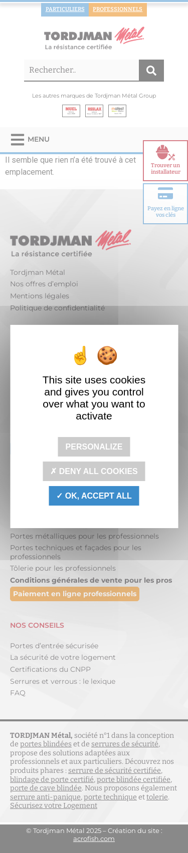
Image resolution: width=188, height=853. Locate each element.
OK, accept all (93, 496)
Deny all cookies (94, 471)
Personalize (94, 446)
